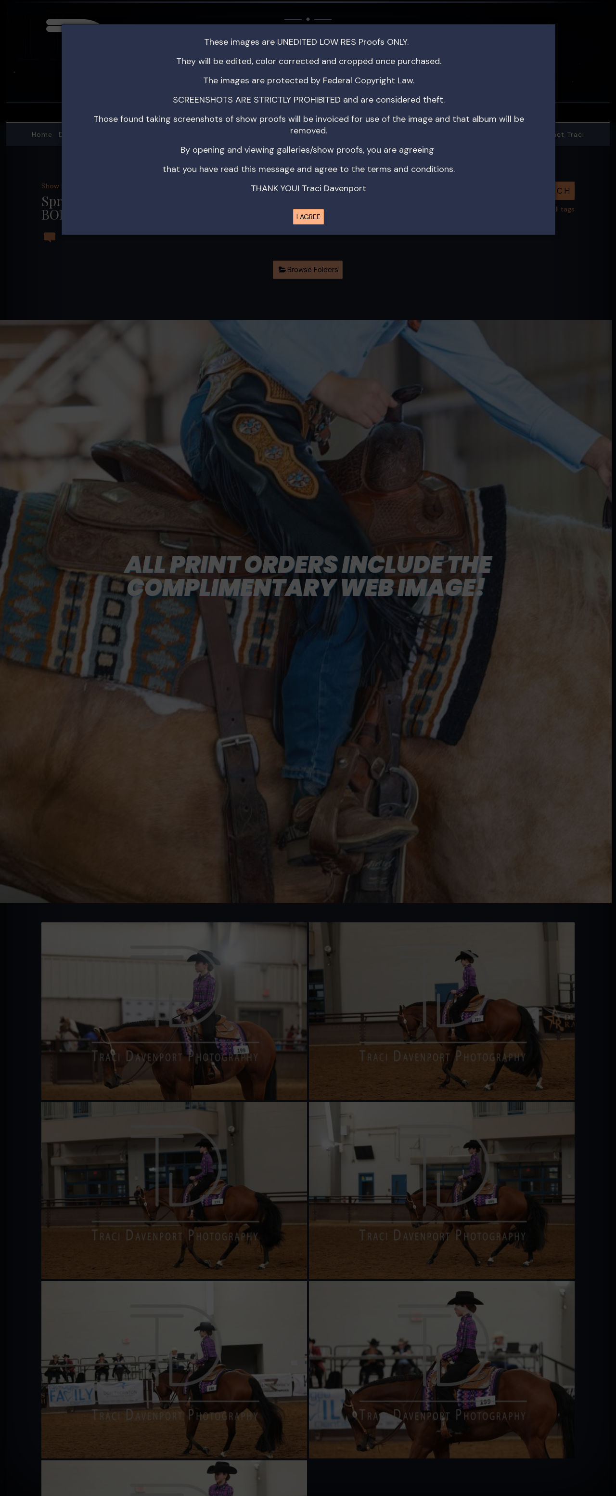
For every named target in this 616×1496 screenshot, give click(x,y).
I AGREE (308, 216)
